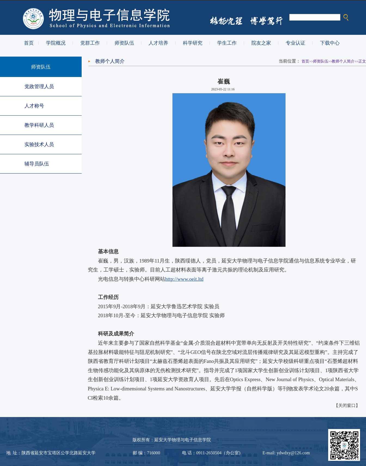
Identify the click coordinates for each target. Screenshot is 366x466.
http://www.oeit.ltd (184, 279)
